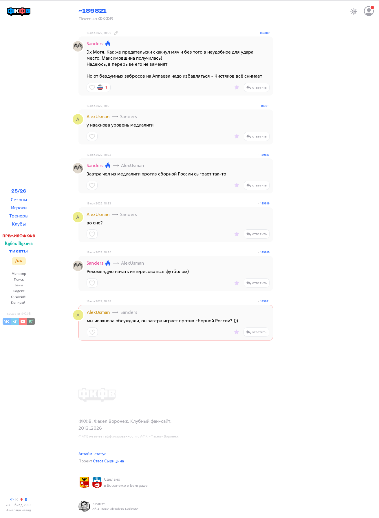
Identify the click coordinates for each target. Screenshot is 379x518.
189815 (265, 155)
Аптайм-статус (92, 453)
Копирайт (19, 302)
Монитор (19, 273)
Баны (19, 285)
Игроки (19, 207)
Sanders (95, 43)
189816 (265, 203)
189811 (265, 106)
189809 (265, 33)
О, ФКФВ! (19, 296)
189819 (265, 252)
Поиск (19, 279)
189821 (265, 301)
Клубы (19, 224)
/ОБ (18, 261)
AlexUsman (98, 116)
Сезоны (19, 199)
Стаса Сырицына (108, 461)
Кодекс (19, 290)
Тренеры (18, 216)
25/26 (18, 191)
